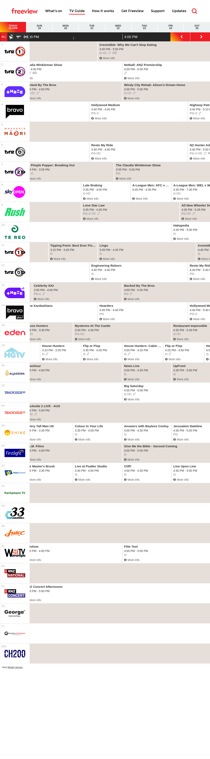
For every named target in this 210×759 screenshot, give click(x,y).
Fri (171, 27)
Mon (66, 27)
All (3, 36)
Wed (118, 27)
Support (158, 11)
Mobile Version (15, 667)
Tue (92, 27)
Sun (39, 27)
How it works (103, 11)
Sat (197, 27)
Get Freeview (132, 11)
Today (13, 27)
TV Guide (77, 11)
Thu (144, 27)
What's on (53, 11)
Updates (179, 11)
